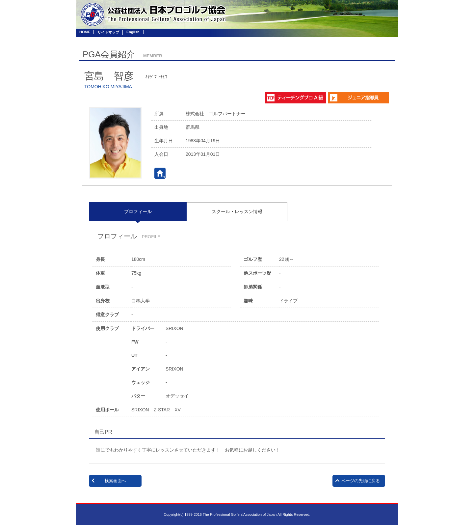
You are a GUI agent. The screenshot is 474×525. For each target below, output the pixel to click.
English (133, 32)
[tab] (138, 211)
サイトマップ (108, 32)
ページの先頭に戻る (360, 480)
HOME (84, 32)
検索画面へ (115, 480)
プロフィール (138, 211)
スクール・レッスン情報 (237, 211)
